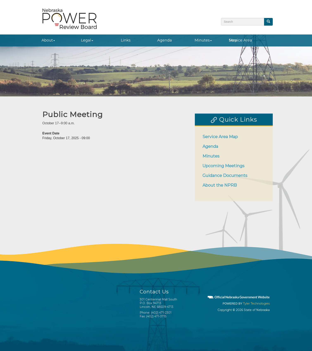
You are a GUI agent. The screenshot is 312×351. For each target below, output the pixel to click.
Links (126, 40)
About (48, 40)
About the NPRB (219, 185)
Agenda (164, 40)
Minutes (203, 40)
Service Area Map (240, 40)
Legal (87, 40)
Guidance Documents (224, 175)
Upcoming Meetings (223, 165)
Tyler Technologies (256, 303)
